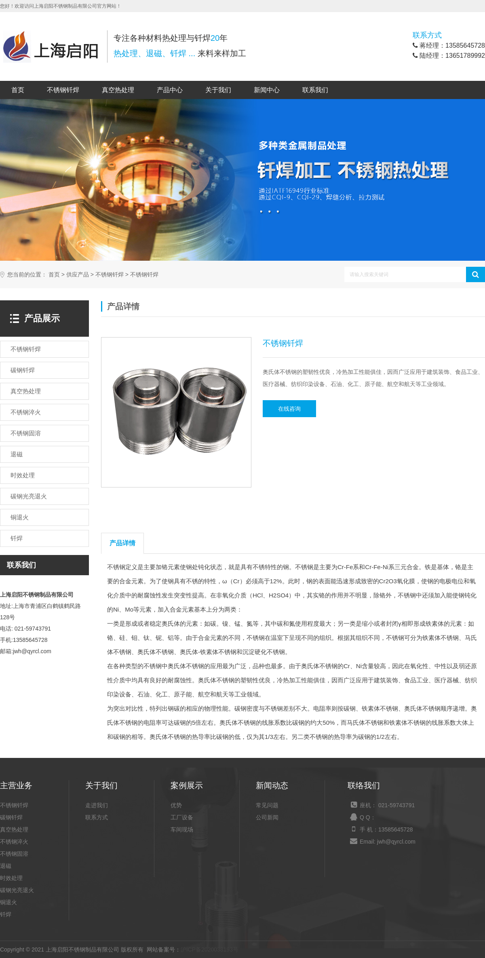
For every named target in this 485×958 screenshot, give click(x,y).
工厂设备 (182, 817)
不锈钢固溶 (14, 853)
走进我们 (96, 805)
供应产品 (77, 275)
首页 (17, 90)
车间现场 (182, 829)
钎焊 (5, 914)
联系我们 (315, 90)
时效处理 (11, 878)
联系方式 (96, 817)
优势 (176, 805)
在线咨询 (289, 408)
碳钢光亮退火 (17, 890)
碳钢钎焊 (11, 817)
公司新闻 (267, 817)
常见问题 (267, 805)
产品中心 (170, 90)
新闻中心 (267, 90)
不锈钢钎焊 (63, 90)
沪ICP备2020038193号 (209, 949)
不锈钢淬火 (14, 841)
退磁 (5, 866)
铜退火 (8, 902)
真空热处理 (118, 90)
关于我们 (218, 90)
